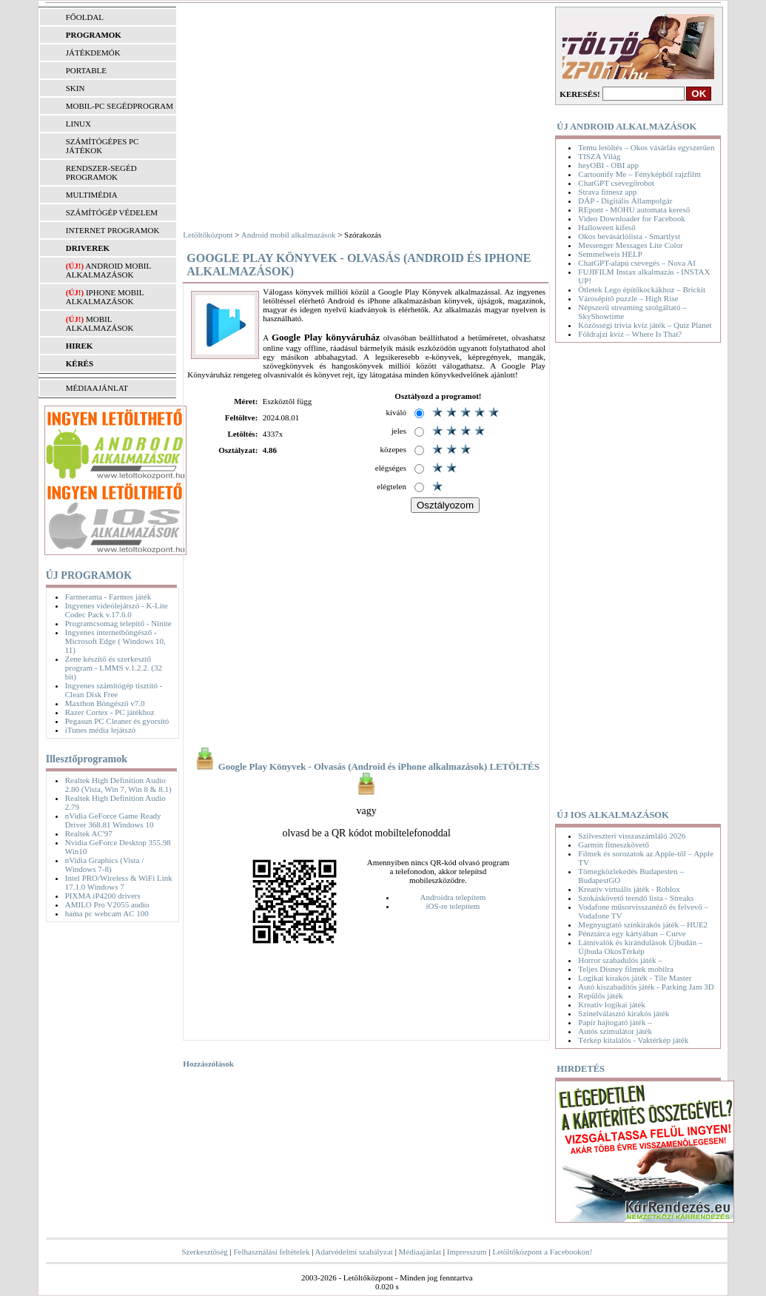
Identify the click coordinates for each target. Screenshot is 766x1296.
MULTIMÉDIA (92, 194)
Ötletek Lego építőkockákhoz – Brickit (641, 289)
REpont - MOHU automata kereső (634, 209)
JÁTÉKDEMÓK (93, 52)
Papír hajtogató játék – (614, 1022)
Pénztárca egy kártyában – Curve (631, 933)
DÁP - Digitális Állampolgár (625, 200)
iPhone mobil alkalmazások (105, 297)
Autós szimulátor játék (615, 1031)
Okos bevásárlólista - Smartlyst (629, 236)
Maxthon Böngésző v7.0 (105, 703)
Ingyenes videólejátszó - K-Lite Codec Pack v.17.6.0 (116, 610)
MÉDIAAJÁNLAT (97, 387)
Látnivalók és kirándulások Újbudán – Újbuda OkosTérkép (640, 947)
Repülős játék (600, 995)
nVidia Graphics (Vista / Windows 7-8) (104, 864)
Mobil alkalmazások (100, 323)
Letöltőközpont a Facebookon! (542, 1251)
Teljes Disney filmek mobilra (625, 968)
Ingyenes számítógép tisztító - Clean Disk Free (114, 690)
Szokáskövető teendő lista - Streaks (635, 897)
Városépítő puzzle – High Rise (628, 298)
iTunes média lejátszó (100, 729)
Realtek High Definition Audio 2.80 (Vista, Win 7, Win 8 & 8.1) (118, 784)
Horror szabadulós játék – (620, 960)
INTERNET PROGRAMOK (113, 230)
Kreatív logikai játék (611, 1004)
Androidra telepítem (453, 897)
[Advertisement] (366, 118)
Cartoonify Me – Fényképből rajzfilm (639, 173)
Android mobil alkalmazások (108, 270)
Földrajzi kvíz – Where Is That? (630, 333)
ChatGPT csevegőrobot (616, 182)
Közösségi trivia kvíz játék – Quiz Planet (644, 324)
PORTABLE (86, 70)
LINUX (78, 123)
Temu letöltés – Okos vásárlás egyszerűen (646, 147)
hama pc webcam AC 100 (107, 913)
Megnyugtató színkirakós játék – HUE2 (643, 924)
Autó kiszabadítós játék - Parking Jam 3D (645, 986)
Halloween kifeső (606, 227)
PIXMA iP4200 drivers (103, 895)
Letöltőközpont (207, 234)
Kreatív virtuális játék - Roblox (628, 888)
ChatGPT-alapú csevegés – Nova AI (636, 262)
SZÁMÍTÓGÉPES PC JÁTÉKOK (102, 146)
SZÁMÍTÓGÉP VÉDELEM (112, 212)
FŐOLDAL (85, 17)
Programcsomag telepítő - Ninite (118, 623)
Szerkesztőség (204, 1251)
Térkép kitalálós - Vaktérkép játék (633, 1039)
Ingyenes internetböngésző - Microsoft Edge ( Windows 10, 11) (115, 641)
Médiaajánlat (420, 1251)
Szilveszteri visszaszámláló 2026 (631, 835)
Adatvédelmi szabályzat (354, 1251)
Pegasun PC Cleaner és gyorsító (117, 720)
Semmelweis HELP (610, 253)
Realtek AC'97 (88, 833)
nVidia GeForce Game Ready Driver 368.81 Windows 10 (113, 820)
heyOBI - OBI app (608, 165)
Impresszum (467, 1251)
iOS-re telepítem (453, 906)
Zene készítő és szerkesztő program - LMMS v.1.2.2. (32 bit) (113, 667)
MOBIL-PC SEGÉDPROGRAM (119, 105)
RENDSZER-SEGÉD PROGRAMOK (101, 172)
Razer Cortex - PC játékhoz (110, 712)
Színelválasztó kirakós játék (623, 1013)
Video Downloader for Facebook (631, 218)
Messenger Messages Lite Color (630, 245)
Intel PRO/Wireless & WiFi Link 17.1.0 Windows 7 (118, 882)
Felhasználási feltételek (271, 1251)
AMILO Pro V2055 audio (107, 904)
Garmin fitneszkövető (613, 844)
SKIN (75, 88)
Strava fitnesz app (607, 191)
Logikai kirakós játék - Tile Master (634, 977)
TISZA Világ (599, 156)
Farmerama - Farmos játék (108, 596)
